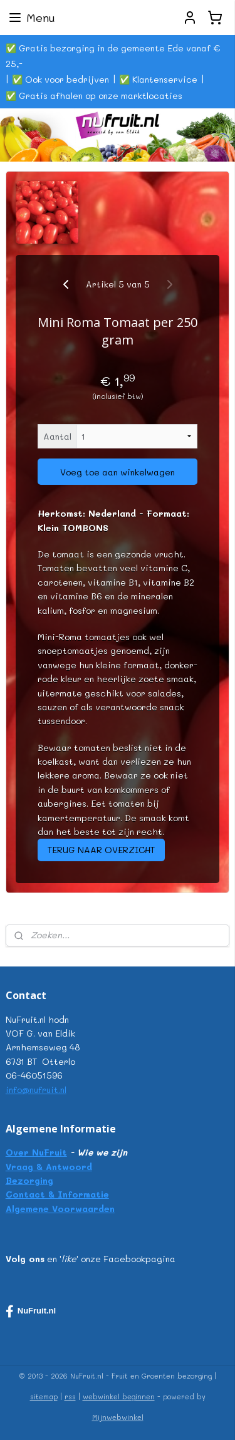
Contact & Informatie (57, 1194)
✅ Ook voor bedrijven (60, 79)
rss (70, 1396)
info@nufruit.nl (36, 1090)
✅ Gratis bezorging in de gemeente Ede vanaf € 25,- (113, 56)
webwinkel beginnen (119, 1396)
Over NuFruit (36, 1152)
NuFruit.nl (31, 1311)
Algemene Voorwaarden (60, 1209)
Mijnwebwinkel (118, 1417)
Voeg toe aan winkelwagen (117, 472)
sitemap (44, 1396)
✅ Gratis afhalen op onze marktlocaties (94, 95)
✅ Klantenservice (158, 79)
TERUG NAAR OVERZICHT (101, 850)
